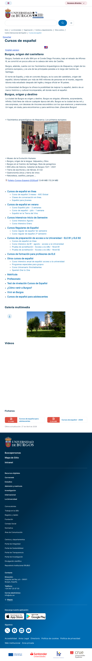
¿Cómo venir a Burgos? (19, 287)
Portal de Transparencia (14, 552)
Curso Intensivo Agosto (22, 220)
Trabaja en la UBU (12, 511)
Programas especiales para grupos (27, 264)
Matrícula (12, 274)
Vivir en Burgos (15, 292)
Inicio (6, 30)
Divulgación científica (13, 561)
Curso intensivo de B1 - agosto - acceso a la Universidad (38, 244)
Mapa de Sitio (12, 457)
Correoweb (9, 477)
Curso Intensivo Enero (22, 223)
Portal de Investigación (14, 557)
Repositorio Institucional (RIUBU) (17, 565)
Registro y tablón (11, 515)
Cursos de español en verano (22, 204)
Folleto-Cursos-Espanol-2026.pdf (23, 180)
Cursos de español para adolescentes (27, 296)
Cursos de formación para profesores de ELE (31, 254)
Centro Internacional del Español (15, 33)
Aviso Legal (24, 638)
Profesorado (13, 278)
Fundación (9, 519)
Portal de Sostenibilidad (14, 548)
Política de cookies (50, 638)
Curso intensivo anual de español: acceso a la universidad (38, 261)
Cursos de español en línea (21, 191)
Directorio (35, 638)
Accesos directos (74, 3)
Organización (28, 30)
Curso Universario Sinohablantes (27, 267)
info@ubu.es (9, 595)
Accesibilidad (11, 638)
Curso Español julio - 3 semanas (26, 207)
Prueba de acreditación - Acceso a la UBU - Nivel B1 (36, 247)
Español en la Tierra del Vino (25, 213)
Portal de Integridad (12, 544)
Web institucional (12, 643)
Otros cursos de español (20, 258)
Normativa (9, 528)
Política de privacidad (70, 638)
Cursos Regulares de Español (23, 227)
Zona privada (28, 643)
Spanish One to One (21, 270)
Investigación (10, 490)
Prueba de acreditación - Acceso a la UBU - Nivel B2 (36, 249)
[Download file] (9, 316)
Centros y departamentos (43, 30)
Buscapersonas (13, 453)
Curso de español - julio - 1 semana (28, 210)
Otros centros (59, 30)
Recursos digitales (12, 473)
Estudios (8, 482)
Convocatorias (10, 506)
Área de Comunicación (13, 532)
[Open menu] (71, 23)
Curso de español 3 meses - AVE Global (30, 194)
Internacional (10, 495)
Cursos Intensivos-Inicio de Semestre (27, 217)
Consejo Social (10, 524)
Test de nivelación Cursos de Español (27, 283)
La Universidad (16, 30)
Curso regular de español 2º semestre (29, 234)
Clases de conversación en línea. (27, 197)
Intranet (9, 462)
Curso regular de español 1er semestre (29, 231)
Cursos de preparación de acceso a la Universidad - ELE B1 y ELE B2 (44, 238)
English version (12, 50)
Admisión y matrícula (13, 486)
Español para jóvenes (21, 200)
